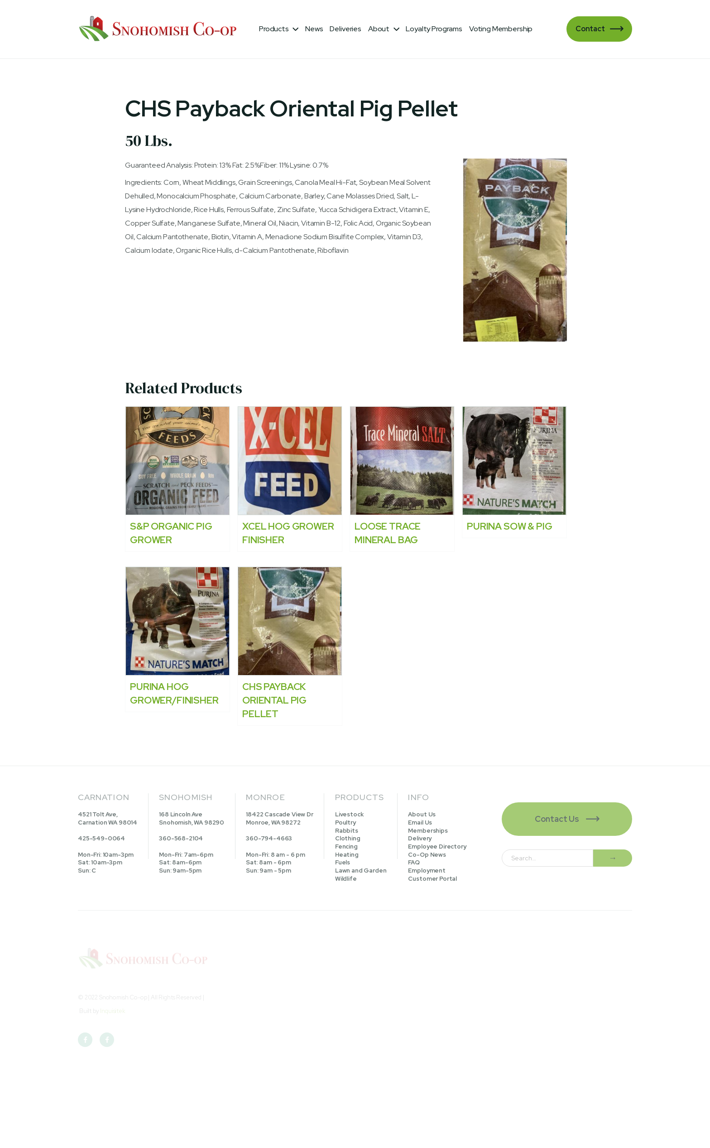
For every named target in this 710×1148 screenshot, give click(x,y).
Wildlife (346, 879)
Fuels (342, 862)
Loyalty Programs (434, 29)
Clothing (347, 838)
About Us (422, 814)
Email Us (420, 822)
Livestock (349, 814)
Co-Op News (427, 855)
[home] (159, 29)
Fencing (346, 846)
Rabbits (346, 830)
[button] (278, 29)
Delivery (420, 838)
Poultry (345, 822)
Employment (426, 870)
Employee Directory (437, 846)
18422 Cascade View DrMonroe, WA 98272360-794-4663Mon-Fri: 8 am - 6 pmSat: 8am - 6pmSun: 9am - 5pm (279, 842)
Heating (347, 855)
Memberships (427, 830)
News (314, 29)
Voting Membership (500, 29)
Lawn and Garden (361, 870)
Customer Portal (432, 879)
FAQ (414, 862)
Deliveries (345, 29)
